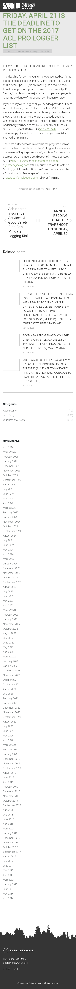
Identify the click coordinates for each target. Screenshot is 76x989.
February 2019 (10, 786)
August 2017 (9, 856)
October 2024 (10, 526)
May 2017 (8, 870)
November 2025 (11, 470)
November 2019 (11, 763)
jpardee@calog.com (17, 165)
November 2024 (11, 521)
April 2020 (8, 740)
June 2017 (8, 865)
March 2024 (9, 559)
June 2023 (8, 596)
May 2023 (8, 600)
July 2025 (8, 489)
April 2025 (8, 503)
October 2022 (10, 628)
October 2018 (10, 800)
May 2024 (8, 549)
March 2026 (9, 452)
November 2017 (11, 842)
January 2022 (10, 665)
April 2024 (8, 554)
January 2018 (10, 833)
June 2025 (8, 493)
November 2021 (11, 675)
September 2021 (12, 684)
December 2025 (11, 466)
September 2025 (12, 480)
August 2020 (9, 721)
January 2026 (10, 461)
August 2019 (9, 772)
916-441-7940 (19, 160)
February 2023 (10, 614)
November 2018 (11, 796)
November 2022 (11, 624)
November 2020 (11, 712)
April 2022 (8, 652)
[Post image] (11, 266)
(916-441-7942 (47, 129)
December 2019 (11, 758)
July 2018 (8, 814)
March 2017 (9, 879)
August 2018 (9, 810)
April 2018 (8, 824)
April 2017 (8, 875)
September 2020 (12, 717)
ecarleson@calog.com (45, 160)
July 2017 (8, 861)
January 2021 (10, 703)
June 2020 (8, 731)
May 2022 (8, 647)
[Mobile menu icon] (71, 6)
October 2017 (10, 847)
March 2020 (9, 745)
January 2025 (10, 517)
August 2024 (9, 535)
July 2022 (8, 638)
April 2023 (8, 605)
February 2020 (10, 749)
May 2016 (8, 893)
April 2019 (8, 782)
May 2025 (8, 498)
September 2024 (12, 531)
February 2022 (10, 661)
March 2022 (9, 656)
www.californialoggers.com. (22, 177)
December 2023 (11, 568)
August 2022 (9, 633)
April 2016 (8, 898)
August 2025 (9, 484)
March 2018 (9, 828)
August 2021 (9, 689)
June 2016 (8, 889)
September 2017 (12, 851)
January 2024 (10, 563)
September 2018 (12, 805)
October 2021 (10, 679)
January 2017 (10, 884)
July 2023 (8, 591)
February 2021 (10, 698)
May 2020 (8, 735)
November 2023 (11, 573)
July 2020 (8, 726)
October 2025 (10, 475)
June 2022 (8, 642)
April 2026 (8, 447)
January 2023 (10, 619)
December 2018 (11, 791)
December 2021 (11, 670)
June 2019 (8, 777)
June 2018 (8, 819)
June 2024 (8, 545)
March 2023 (9, 610)
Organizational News (35, 189)
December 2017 (11, 837)
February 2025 (10, 512)
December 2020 (11, 707)
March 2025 (9, 507)
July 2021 (8, 693)
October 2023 (10, 577)
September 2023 (12, 582)
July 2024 (8, 540)
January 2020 (10, 754)
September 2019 (12, 768)
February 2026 (10, 456)
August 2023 (9, 586)
